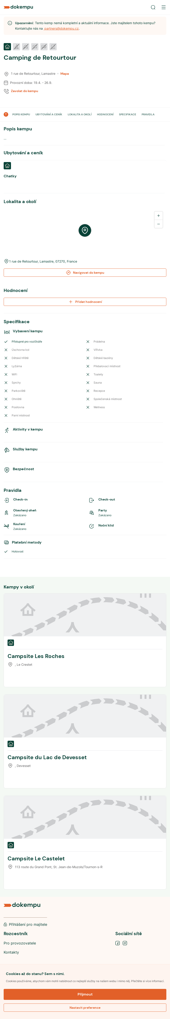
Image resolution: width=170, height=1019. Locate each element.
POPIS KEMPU (21, 114)
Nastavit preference (85, 1008)
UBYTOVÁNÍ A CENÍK (48, 114)
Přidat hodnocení (85, 301)
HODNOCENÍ (105, 114)
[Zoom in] (158, 216)
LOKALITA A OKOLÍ (80, 114)
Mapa (63, 74)
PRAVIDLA (148, 114)
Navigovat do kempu (85, 272)
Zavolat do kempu (24, 91)
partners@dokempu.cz (61, 28)
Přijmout (85, 994)
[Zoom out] (158, 224)
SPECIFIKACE (127, 114)
